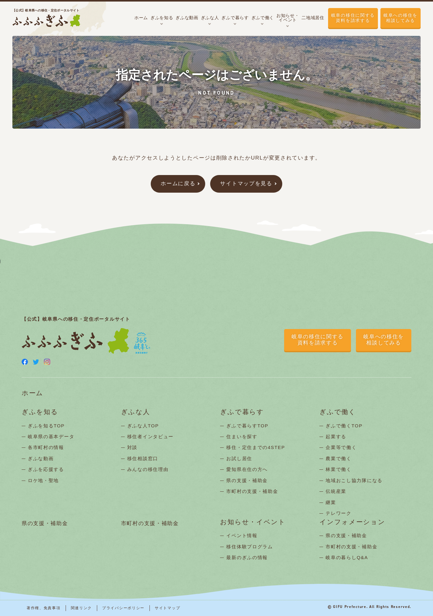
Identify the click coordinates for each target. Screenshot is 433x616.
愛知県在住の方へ (247, 469)
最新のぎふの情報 (247, 557)
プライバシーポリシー (123, 608)
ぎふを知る (40, 412)
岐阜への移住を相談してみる (400, 18)
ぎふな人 (135, 412)
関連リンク (81, 608)
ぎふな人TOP (143, 425)
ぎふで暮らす (242, 412)
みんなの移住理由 (148, 469)
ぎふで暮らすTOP (247, 425)
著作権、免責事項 (44, 608)
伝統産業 (336, 491)
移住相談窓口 (142, 458)
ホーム (32, 393)
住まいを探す (241, 436)
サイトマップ (167, 608)
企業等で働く (341, 447)
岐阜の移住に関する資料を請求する (353, 18)
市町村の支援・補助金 (252, 491)
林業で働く (339, 469)
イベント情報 (241, 535)
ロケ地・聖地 (43, 480)
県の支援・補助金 (247, 480)
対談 (132, 447)
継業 (331, 502)
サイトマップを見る (246, 183)
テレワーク (339, 513)
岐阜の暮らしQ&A (347, 557)
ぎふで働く (337, 412)
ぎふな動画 (41, 458)
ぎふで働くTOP (344, 425)
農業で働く (339, 458)
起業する (336, 436)
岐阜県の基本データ (51, 436)
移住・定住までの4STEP (255, 447)
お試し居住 (239, 458)
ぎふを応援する (46, 469)
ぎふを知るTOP (46, 425)
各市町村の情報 (46, 447)
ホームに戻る (178, 183)
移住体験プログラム (249, 546)
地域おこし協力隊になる (354, 480)
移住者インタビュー (150, 436)
